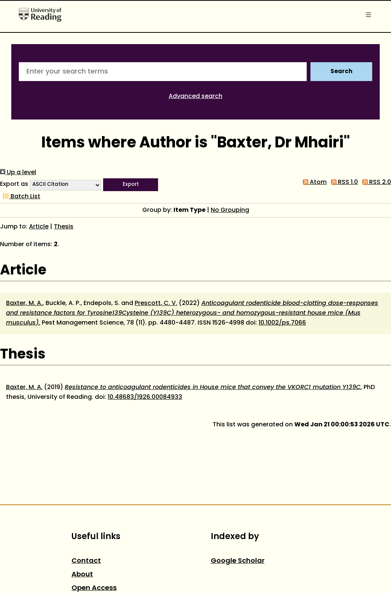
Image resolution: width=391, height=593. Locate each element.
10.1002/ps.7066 (282, 323)
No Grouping (230, 210)
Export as (14, 184)
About (82, 575)
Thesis (63, 227)
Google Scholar (238, 561)
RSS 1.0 (343, 182)
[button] (130, 185)
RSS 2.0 (375, 182)
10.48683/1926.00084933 (145, 397)
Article (39, 227)
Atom (313, 182)
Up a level (18, 173)
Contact (86, 561)
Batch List (20, 197)
